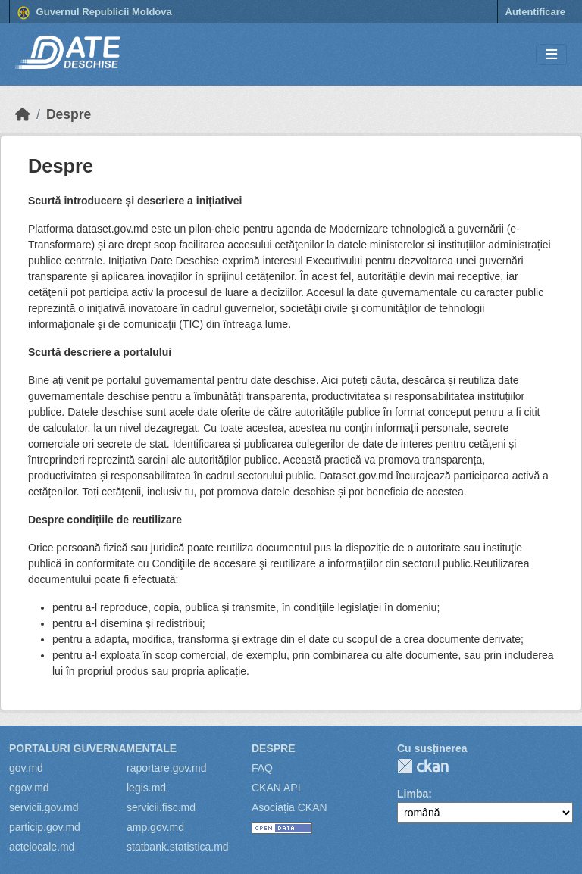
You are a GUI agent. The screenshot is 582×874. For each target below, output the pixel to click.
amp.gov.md (155, 827)
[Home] (22, 114)
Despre (68, 114)
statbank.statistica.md (178, 847)
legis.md (146, 788)
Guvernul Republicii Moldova (94, 13)
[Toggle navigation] (551, 55)
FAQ (262, 768)
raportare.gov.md (167, 768)
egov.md (29, 788)
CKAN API (276, 788)
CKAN (423, 766)
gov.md (26, 768)
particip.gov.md (44, 827)
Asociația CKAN (289, 807)
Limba (412, 794)
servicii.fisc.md (161, 807)
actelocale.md (41, 847)
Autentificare (535, 11)
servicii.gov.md (44, 807)
